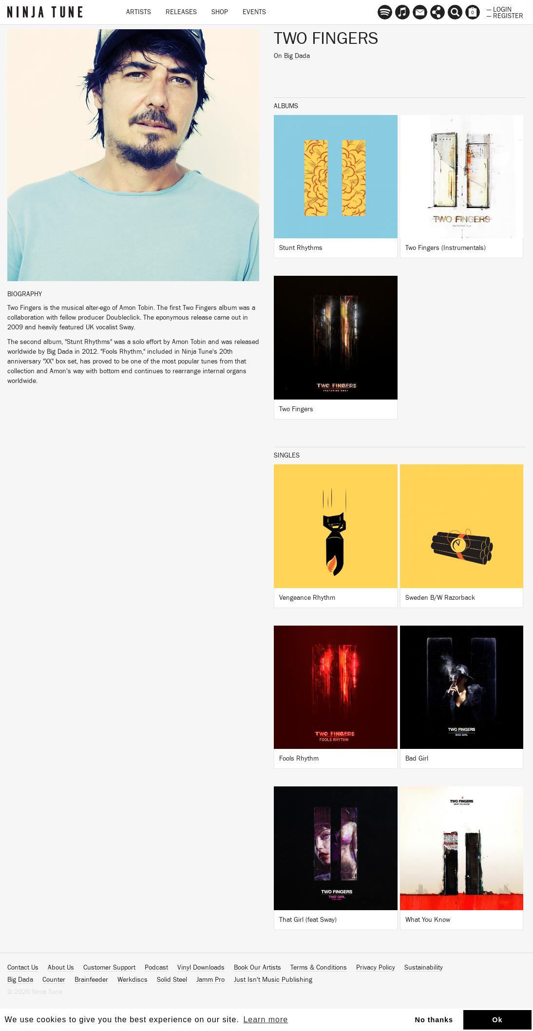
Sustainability (423, 967)
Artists (138, 12)
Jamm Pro (210, 979)
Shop (219, 12)
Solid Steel (172, 979)
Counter (53, 979)
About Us (61, 967)
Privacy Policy (375, 967)
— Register (505, 15)
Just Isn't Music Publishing (273, 979)
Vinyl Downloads (201, 967)
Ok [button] (497, 1020)
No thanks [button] (434, 1020)
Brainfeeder (91, 979)
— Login (499, 8)
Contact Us (22, 967)
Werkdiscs (132, 979)
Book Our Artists (257, 967)
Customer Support (109, 967)
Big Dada (297, 56)
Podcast (156, 967)
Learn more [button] (265, 1019)
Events (254, 12)
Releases (181, 12)
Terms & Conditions (318, 967)
